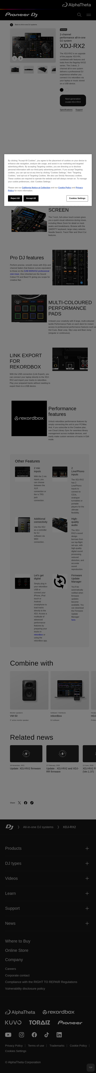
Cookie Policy (64, 188)
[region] (48, 180)
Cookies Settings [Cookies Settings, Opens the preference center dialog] (77, 198)
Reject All (15, 198)
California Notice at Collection (36, 188)
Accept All (31, 198)
